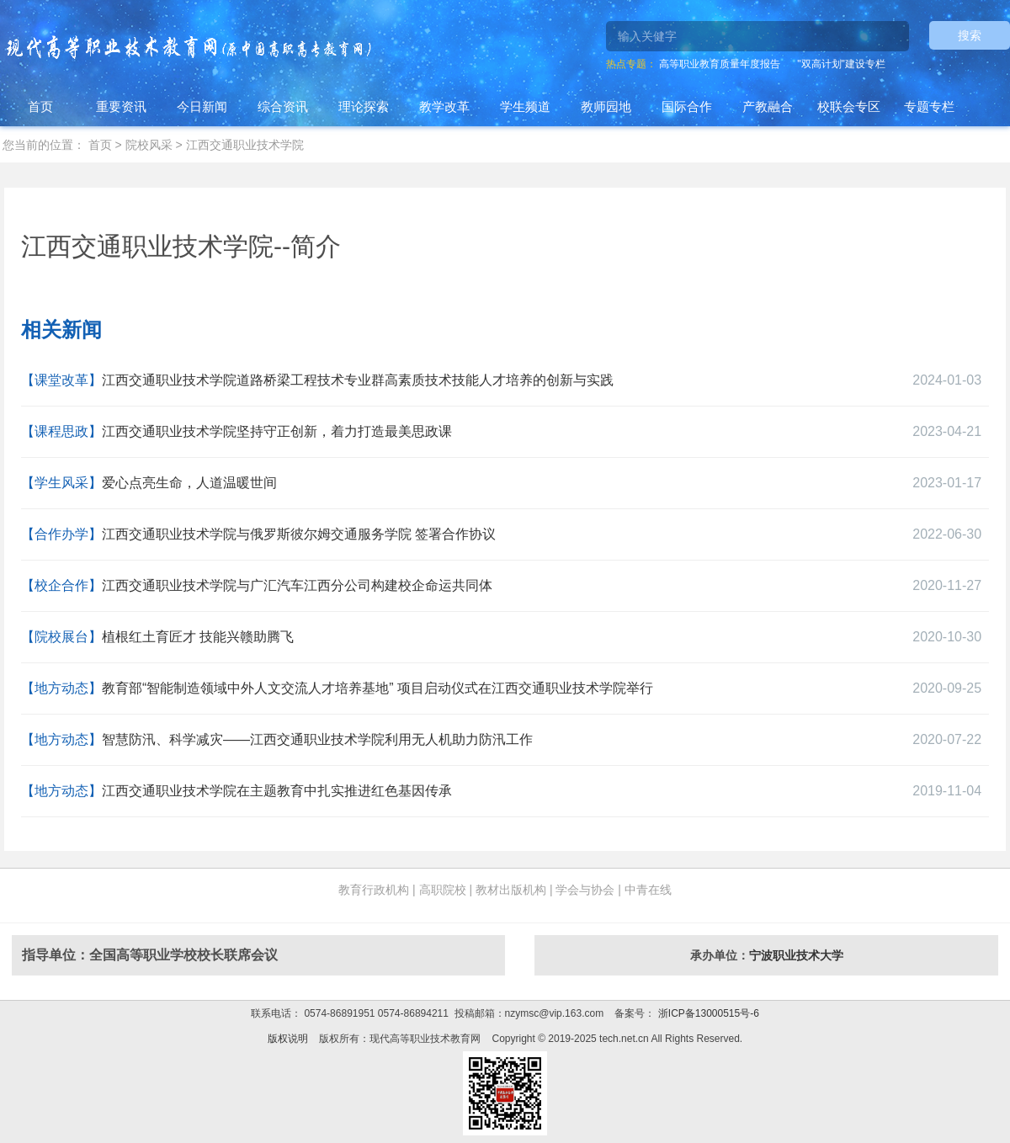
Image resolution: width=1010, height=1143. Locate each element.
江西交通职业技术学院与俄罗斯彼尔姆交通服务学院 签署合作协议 (299, 534)
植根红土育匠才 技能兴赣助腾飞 (198, 637)
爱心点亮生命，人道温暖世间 (189, 483)
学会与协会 (585, 889)
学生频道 (525, 106)
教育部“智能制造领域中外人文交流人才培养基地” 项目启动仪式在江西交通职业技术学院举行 (377, 688)
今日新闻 (202, 106)
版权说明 (288, 1039)
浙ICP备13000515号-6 (706, 1013)
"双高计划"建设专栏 (841, 64)
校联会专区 (848, 106)
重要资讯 (121, 106)
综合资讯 (283, 106)
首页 (40, 106)
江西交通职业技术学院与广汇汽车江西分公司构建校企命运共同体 (297, 585)
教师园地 (606, 106)
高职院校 (442, 889)
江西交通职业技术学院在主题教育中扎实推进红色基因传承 (277, 791)
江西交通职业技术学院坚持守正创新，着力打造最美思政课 (277, 431)
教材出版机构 (511, 889)
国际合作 (687, 106)
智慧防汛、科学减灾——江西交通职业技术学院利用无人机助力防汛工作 (317, 739)
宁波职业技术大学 (796, 955)
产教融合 (767, 106)
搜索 (969, 35)
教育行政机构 (373, 889)
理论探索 (363, 106)
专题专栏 (929, 106)
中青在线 (648, 889)
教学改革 (444, 106)
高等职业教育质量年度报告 (719, 64)
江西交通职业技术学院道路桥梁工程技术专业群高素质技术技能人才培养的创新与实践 (358, 380)
